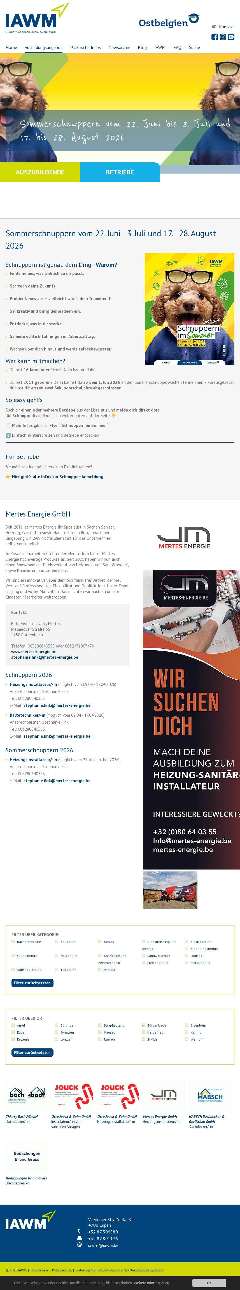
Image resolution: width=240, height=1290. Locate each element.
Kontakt (226, 26)
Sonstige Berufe (29, 970)
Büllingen (67, 1025)
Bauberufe (68, 942)
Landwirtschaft (158, 956)
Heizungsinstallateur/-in (33, 684)
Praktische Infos (85, 47)
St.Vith (152, 1039)
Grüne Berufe (27, 956)
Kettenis (23, 1039)
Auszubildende (40, 172)
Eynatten (67, 1032)
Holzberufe (69, 956)
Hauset (109, 1032)
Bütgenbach (156, 1025)
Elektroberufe (201, 942)
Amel (21, 1025)
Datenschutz (61, 1270)
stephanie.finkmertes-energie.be (44, 657)
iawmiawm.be (103, 1245)
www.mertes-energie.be (33, 651)
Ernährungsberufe (204, 949)
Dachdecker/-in (27, 1101)
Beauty (109, 942)
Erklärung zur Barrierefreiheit (98, 1270)
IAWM (160, 47)
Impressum (39, 1270)
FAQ (177, 47)
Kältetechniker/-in (27, 715)
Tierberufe (68, 970)
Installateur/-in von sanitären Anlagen (72, 1104)
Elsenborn (198, 1025)
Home (11, 47)
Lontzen (66, 1039)
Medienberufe (158, 963)
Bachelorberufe (29, 942)
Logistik (196, 956)
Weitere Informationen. (152, 1282)
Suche (194, 47)
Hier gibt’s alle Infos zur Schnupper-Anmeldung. (58, 476)
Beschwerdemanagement (144, 1270)
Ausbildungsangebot (43, 47)
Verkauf (109, 970)
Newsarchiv (119, 47)
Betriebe (120, 172)
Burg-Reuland (114, 1025)
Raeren (109, 1039)
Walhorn (197, 1039)
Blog (142, 47)
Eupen (22, 1032)
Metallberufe (201, 963)
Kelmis (196, 1032)
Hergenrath (156, 1032)
